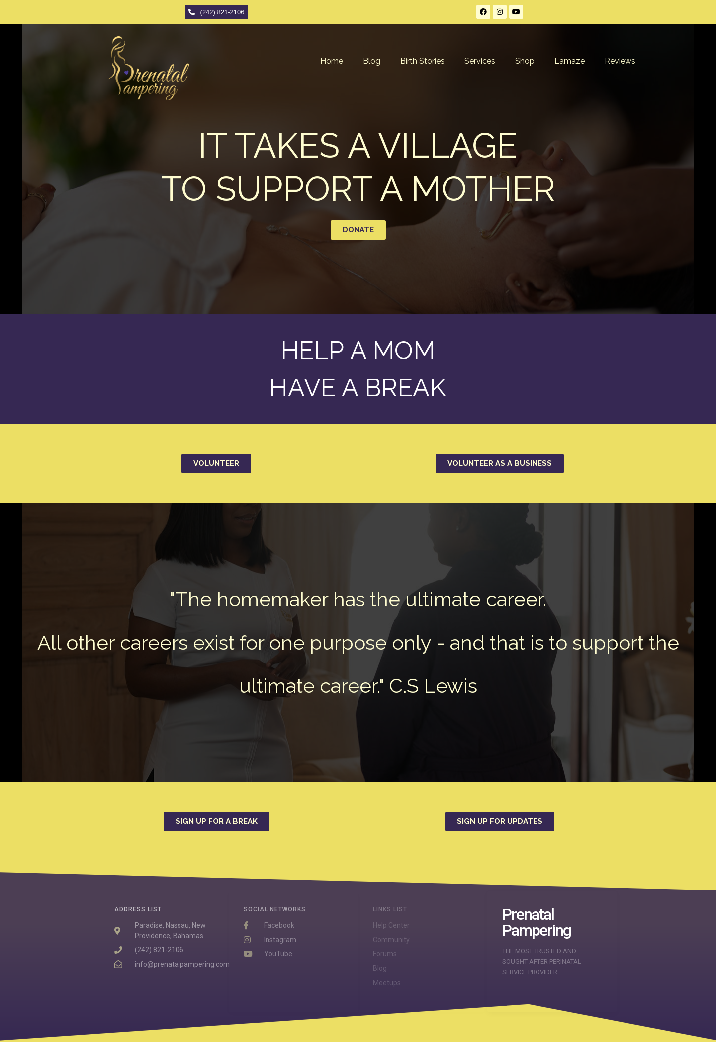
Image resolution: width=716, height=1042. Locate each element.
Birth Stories (422, 61)
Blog (371, 61)
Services (479, 61)
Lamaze (569, 61)
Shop (525, 61)
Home (331, 61)
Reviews (620, 61)
